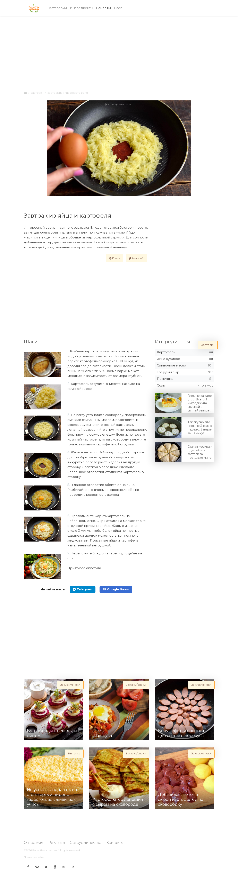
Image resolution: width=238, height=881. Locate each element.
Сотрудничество (85, 842)
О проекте (33, 842)
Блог (118, 8)
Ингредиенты (81, 8)
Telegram (82, 589)
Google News (116, 589)
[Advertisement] (119, 49)
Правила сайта (34, 857)
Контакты (115, 842)
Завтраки (37, 92)
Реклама (56, 842)
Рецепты (104, 8)
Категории (58, 8)
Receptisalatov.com (44, 850)
